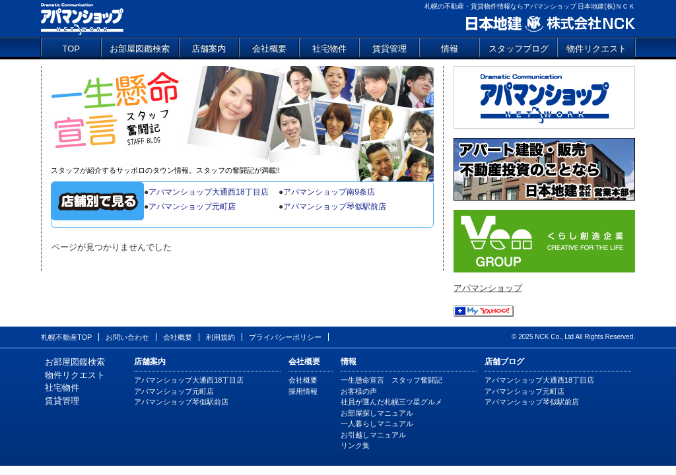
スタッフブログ (519, 48)
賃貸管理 (389, 48)
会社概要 (269, 48)
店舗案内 (208, 48)
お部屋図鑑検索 (140, 48)
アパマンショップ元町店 (192, 206)
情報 (449, 48)
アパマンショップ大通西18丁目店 (208, 192)
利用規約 (220, 337)
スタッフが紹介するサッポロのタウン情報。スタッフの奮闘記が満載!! (165, 170)
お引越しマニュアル (373, 435)
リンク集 (355, 445)
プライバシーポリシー (285, 337)
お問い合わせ (127, 337)
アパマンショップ (82, 18)
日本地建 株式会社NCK (549, 24)
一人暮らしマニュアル (377, 424)
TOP (71, 48)
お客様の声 (359, 391)
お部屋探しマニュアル (377, 413)
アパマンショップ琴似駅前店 (334, 206)
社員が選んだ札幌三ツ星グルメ (391, 402)
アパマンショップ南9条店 (329, 192)
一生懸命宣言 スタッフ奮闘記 (242, 115)
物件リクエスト (596, 48)
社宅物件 (329, 48)
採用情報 (303, 391)
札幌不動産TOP (66, 337)
